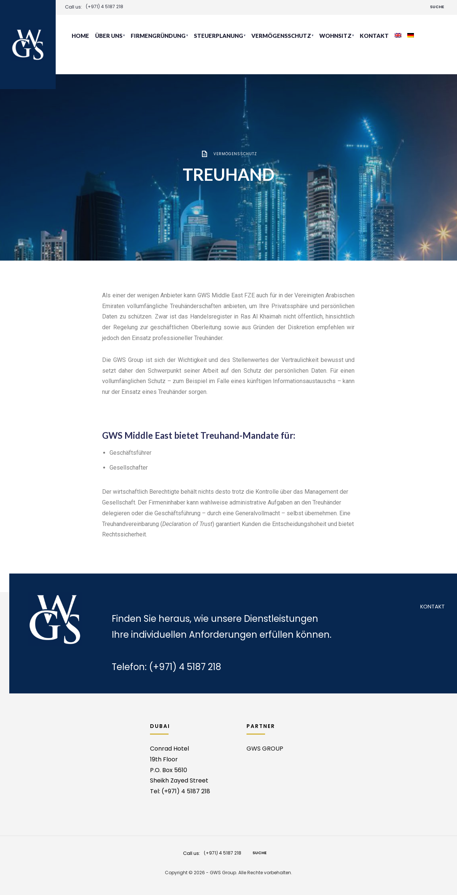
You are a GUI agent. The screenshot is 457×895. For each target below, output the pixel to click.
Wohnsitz (335, 35)
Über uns (109, 35)
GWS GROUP (265, 748)
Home (80, 35)
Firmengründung (158, 35)
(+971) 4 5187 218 (104, 6)
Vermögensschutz (281, 35)
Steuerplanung (218, 35)
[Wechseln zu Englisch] (398, 35)
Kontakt (374, 35)
